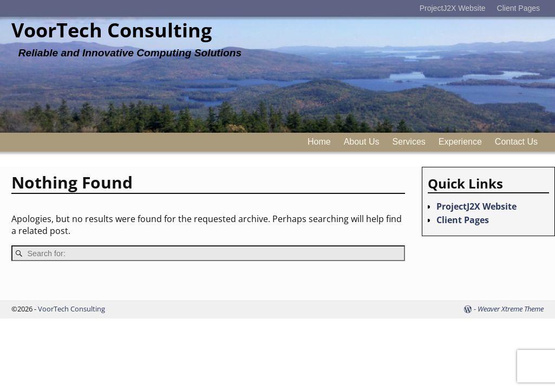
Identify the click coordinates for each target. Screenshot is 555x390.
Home (319, 141)
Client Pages (518, 8)
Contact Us (516, 141)
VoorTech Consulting (111, 30)
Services (408, 141)
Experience (460, 141)
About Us (362, 141)
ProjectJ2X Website (453, 8)
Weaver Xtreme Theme (511, 309)
